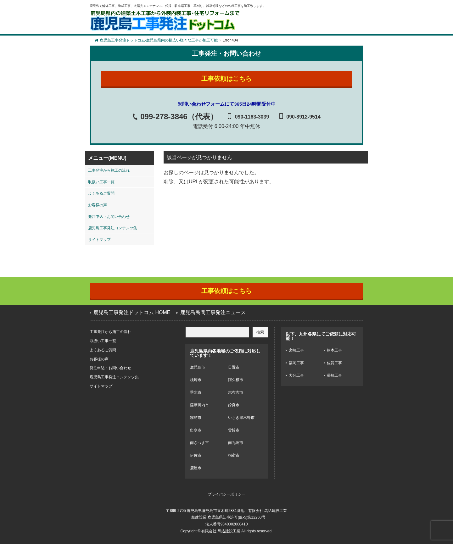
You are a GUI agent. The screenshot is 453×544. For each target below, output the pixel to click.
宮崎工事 (296, 350)
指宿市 (233, 455)
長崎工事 (334, 375)
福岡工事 (296, 363)
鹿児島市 (197, 367)
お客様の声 (97, 205)
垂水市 (195, 392)
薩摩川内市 (199, 405)
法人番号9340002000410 (226, 524)
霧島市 (195, 417)
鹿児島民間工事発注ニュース (213, 312)
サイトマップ (99, 239)
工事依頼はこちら (226, 78)
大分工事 (296, 375)
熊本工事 (334, 350)
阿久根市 (235, 380)
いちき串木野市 (241, 417)
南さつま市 (199, 443)
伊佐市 (195, 455)
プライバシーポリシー (226, 494)
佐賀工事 (334, 363)
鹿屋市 (195, 468)
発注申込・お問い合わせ (109, 216)
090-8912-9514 (303, 116)
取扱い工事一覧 (101, 182)
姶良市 (233, 405)
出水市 (195, 430)
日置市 (233, 367)
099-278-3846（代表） (178, 116)
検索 (260, 332)
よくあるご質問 (101, 193)
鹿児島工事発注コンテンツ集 (112, 228)
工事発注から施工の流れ (109, 170)
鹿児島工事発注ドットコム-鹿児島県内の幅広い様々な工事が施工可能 (156, 40)
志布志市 (235, 392)
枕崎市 (195, 380)
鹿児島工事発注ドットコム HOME (131, 312)
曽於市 (233, 430)
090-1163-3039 (252, 116)
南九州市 (235, 443)
